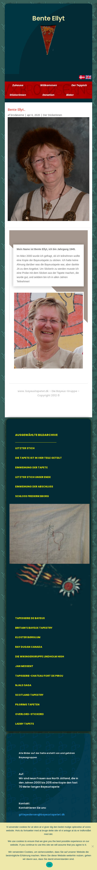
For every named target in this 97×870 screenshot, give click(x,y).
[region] (49, 557)
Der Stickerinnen (52, 115)
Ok (49, 864)
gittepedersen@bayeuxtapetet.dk (42, 814)
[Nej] (92, 846)
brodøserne (17, 115)
